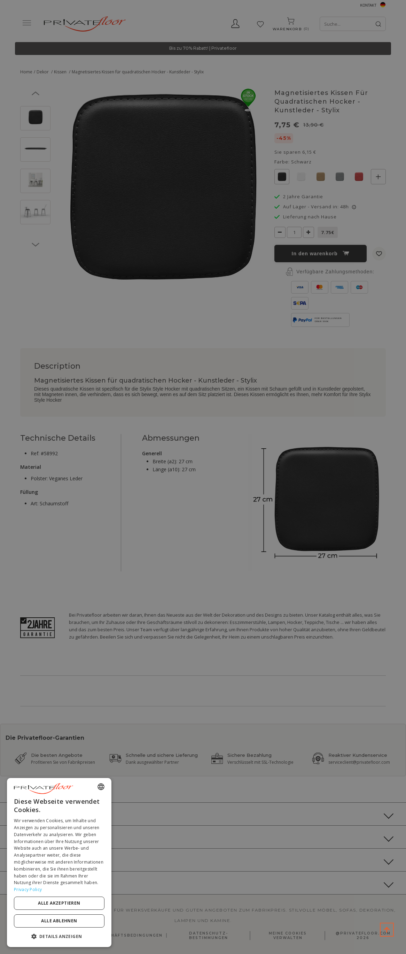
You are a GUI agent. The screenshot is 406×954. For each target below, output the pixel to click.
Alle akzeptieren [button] (59, 903)
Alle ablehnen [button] (59, 921)
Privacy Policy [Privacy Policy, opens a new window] (28, 889)
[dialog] (59, 862)
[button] (59, 936)
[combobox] (100, 786)
